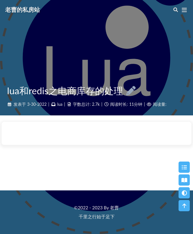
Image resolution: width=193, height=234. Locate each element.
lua (59, 104)
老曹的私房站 (22, 9)
